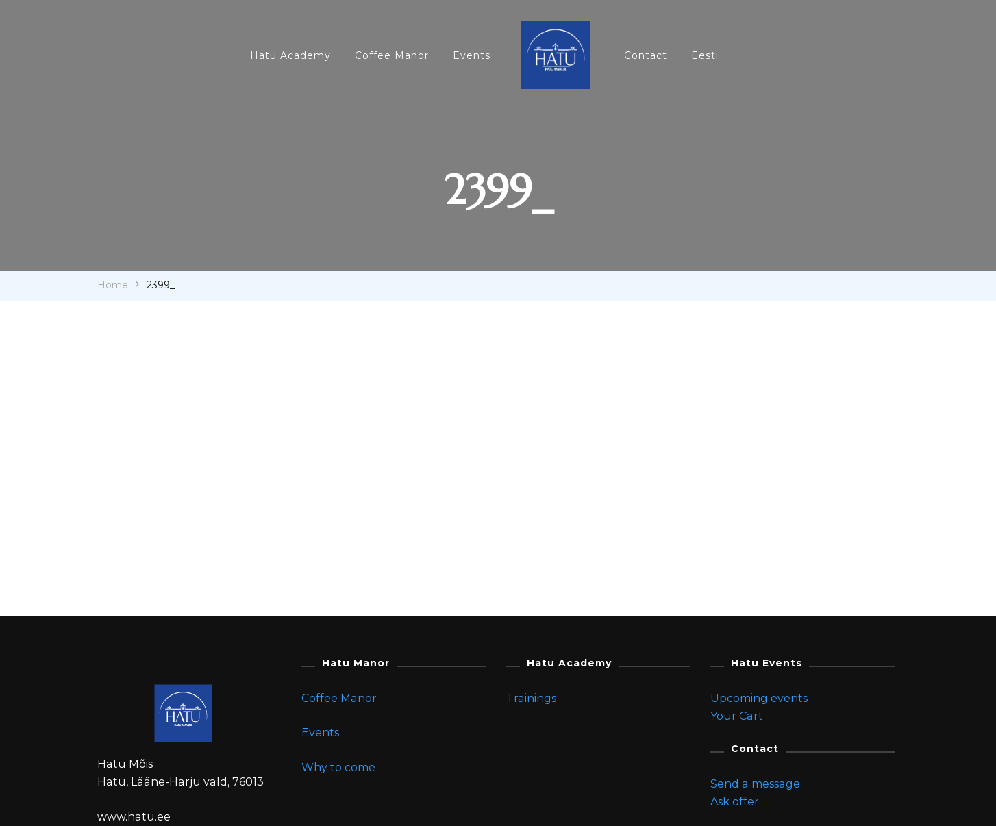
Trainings (531, 698)
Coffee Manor (392, 55)
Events (471, 55)
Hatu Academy (290, 55)
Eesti (705, 55)
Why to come (338, 767)
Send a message (755, 783)
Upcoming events (759, 698)
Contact (645, 55)
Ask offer (734, 801)
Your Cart (736, 716)
